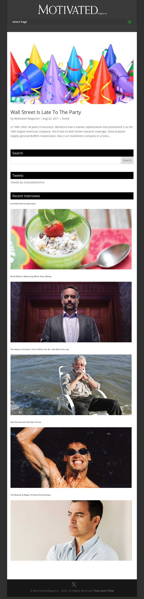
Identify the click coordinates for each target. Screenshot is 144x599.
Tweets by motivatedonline (27, 182)
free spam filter (104, 590)
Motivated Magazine (27, 118)
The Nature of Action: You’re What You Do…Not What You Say (39, 349)
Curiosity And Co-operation (23, 203)
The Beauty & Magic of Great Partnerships (30, 494)
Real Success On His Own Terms (25, 422)
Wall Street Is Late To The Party (45, 112)
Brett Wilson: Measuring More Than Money (30, 276)
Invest (65, 118)
